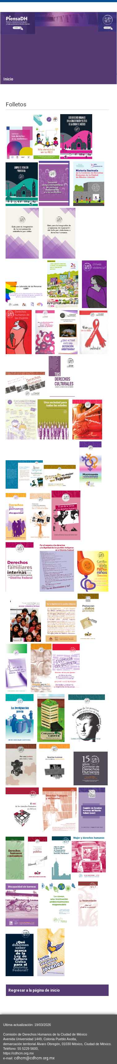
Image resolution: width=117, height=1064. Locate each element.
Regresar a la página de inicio (34, 990)
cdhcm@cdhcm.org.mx (34, 1058)
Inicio (8, 79)
